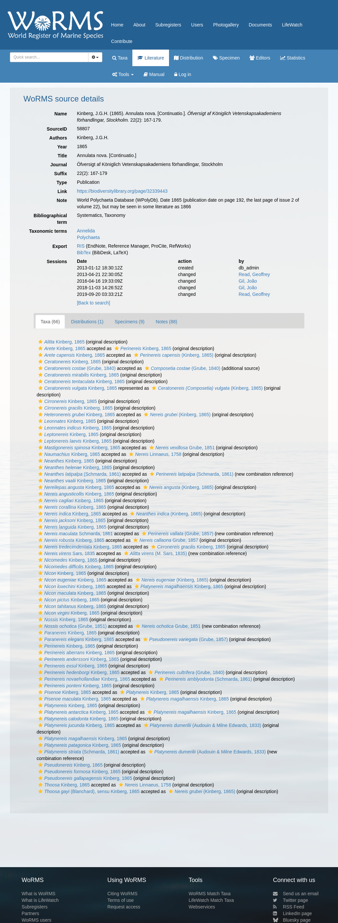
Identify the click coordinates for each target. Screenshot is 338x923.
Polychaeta (88, 237)
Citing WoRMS (122, 893)
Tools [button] (123, 74)
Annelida (86, 230)
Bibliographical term (50, 219)
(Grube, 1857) (176, 533)
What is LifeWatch (39, 900)
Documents (260, 24)
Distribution (188, 57)
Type (61, 182)
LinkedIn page (292, 913)
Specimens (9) (129, 321)
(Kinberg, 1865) (173, 355)
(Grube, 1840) (76, 368)
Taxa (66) (50, 321)
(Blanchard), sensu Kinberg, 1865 (88, 791)
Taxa (119, 57)
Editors (260, 57)
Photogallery (226, 24)
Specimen (226, 57)
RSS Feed (288, 906)
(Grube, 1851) (72, 626)
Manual (154, 74)
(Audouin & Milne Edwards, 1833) (201, 725)
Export (59, 246)
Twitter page (290, 900)
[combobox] (49, 57)
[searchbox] (48, 57)
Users (197, 24)
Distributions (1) (87, 321)
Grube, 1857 (165, 540)
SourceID (57, 129)
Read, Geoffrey (254, 274)
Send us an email (296, 893)
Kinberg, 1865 (60, 341)
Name (60, 113)
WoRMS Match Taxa (210, 893)
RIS (80, 246)
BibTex (84, 252)
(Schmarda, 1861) (79, 474)
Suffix (60, 173)
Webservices (202, 906)
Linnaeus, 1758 (154, 454)
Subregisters (168, 24)
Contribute (122, 41)
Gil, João (248, 281)
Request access (123, 906)
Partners (30, 913)
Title (62, 155)
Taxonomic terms (48, 231)
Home (117, 24)
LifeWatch (292, 24)
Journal (58, 164)
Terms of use (120, 900)
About (139, 24)
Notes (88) (166, 321)
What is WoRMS (38, 893)
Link (62, 191)
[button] (40, 342)
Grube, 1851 (181, 447)
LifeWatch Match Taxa (211, 900)
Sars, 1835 (66, 553)
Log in (182, 74)
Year (62, 146)
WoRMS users (36, 920)
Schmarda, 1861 (75, 533)
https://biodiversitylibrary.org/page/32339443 (122, 191)
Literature (150, 57)
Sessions (57, 261)
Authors (58, 137)
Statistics (292, 57)
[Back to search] (93, 302)
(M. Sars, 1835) (154, 553)
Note (62, 200)
